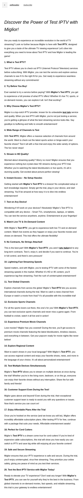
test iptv (67, 112)
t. (4, 5)
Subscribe (27, 5)
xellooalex (14, 5)
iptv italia (64, 248)
